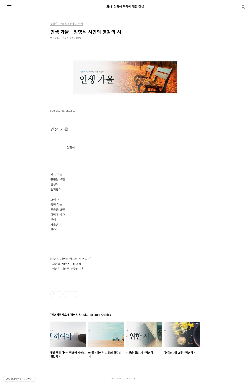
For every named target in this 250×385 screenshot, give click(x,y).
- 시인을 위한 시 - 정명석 (65, 263)
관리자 (136, 378)
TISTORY (126, 378)
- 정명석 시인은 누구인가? (66, 268)
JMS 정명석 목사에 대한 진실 (125, 6)
